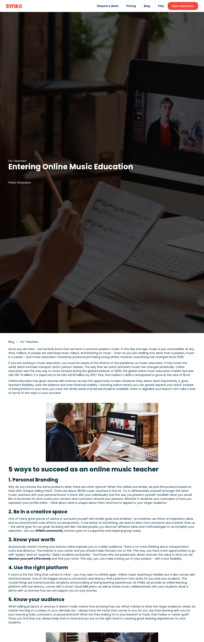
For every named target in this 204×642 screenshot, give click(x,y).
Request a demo (107, 6)
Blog (147, 6)
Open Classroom (183, 6)
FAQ (161, 6)
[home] (14, 6)
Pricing (131, 6)
